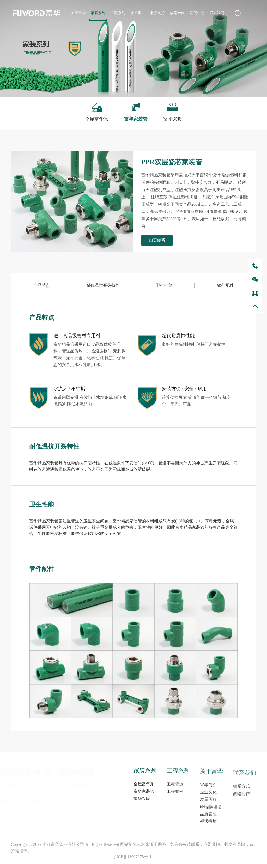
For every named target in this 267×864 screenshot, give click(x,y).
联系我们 (217, 13)
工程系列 (118, 13)
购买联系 (158, 240)
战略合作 (177, 13)
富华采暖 (142, 810)
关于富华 (78, 13)
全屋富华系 (144, 795)
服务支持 (157, 13)
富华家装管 (144, 802)
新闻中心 (197, 13)
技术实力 (137, 13)
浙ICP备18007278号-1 (131, 857)
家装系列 (98, 13)
